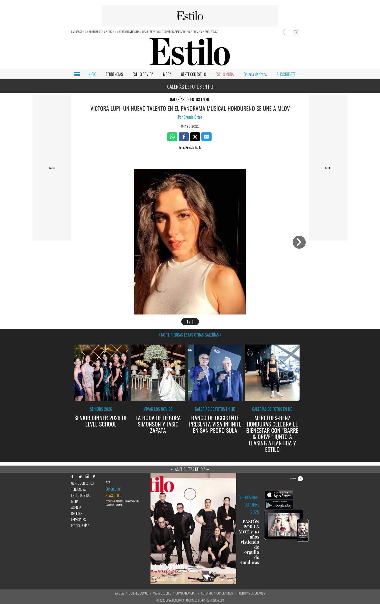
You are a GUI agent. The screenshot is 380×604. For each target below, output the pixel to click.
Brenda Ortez (192, 117)
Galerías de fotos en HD (190, 99)
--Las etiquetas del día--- (190, 469)
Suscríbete (113, 489)
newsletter (113, 495)
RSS (108, 483)
